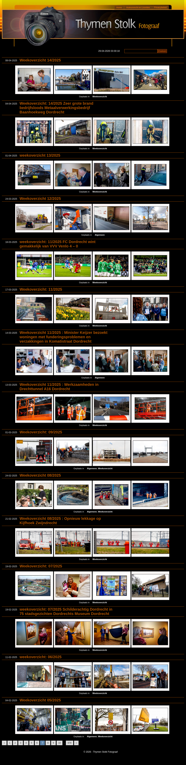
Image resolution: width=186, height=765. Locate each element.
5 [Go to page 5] (31, 743)
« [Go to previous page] (4, 743)
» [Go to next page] (76, 743)
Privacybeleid (160, 7)
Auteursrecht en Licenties (138, 7)
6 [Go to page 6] (37, 743)
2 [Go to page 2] (15, 743)
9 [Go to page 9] (53, 743)
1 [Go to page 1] (9, 743)
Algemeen (100, 235)
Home (119, 7)
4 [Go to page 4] (26, 743)
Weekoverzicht (99, 96)
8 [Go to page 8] (48, 743)
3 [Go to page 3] (20, 743)
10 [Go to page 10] (59, 743)
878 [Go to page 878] (69, 743)
